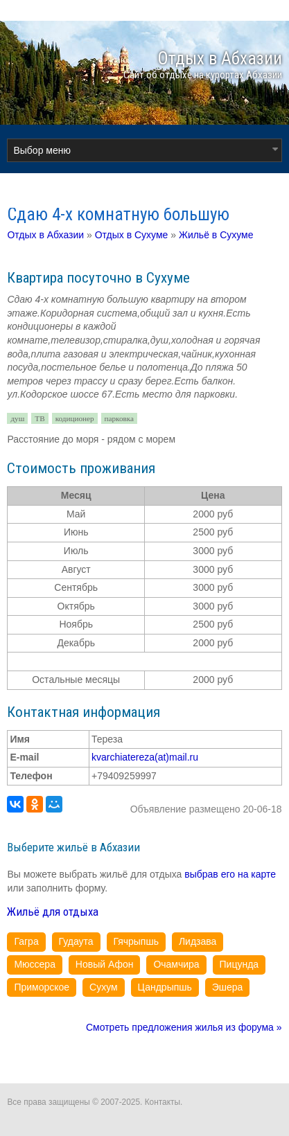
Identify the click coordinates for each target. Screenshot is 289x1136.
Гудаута (76, 941)
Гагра (26, 941)
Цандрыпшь (165, 987)
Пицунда (239, 964)
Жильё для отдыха (52, 911)
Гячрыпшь (136, 941)
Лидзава (197, 941)
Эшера (227, 987)
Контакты (162, 1102)
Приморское (41, 987)
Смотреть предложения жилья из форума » (184, 1027)
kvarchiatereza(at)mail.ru (144, 757)
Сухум (103, 987)
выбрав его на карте (230, 874)
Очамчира (176, 964)
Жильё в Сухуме (216, 234)
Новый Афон (105, 964)
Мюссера (34, 964)
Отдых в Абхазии (45, 234)
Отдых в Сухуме (131, 234)
